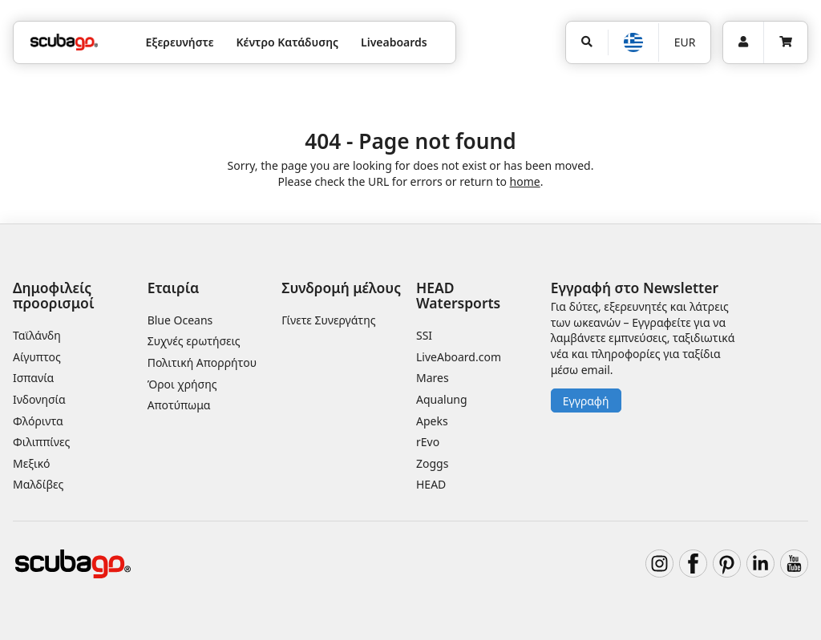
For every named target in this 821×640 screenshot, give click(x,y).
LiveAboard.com (458, 356)
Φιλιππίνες (41, 441)
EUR (685, 42)
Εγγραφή (586, 401)
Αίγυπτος (37, 356)
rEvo (427, 441)
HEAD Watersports (458, 295)
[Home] (64, 42)
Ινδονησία (39, 399)
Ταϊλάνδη (37, 335)
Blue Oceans (180, 320)
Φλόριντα (38, 421)
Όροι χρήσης (182, 384)
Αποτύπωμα (179, 405)
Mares (432, 377)
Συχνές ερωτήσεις (194, 340)
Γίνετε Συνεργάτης (328, 320)
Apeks (432, 421)
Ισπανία (33, 377)
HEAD (431, 484)
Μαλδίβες (38, 484)
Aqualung (441, 399)
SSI (424, 335)
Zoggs (432, 463)
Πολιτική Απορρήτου (202, 362)
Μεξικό (32, 463)
